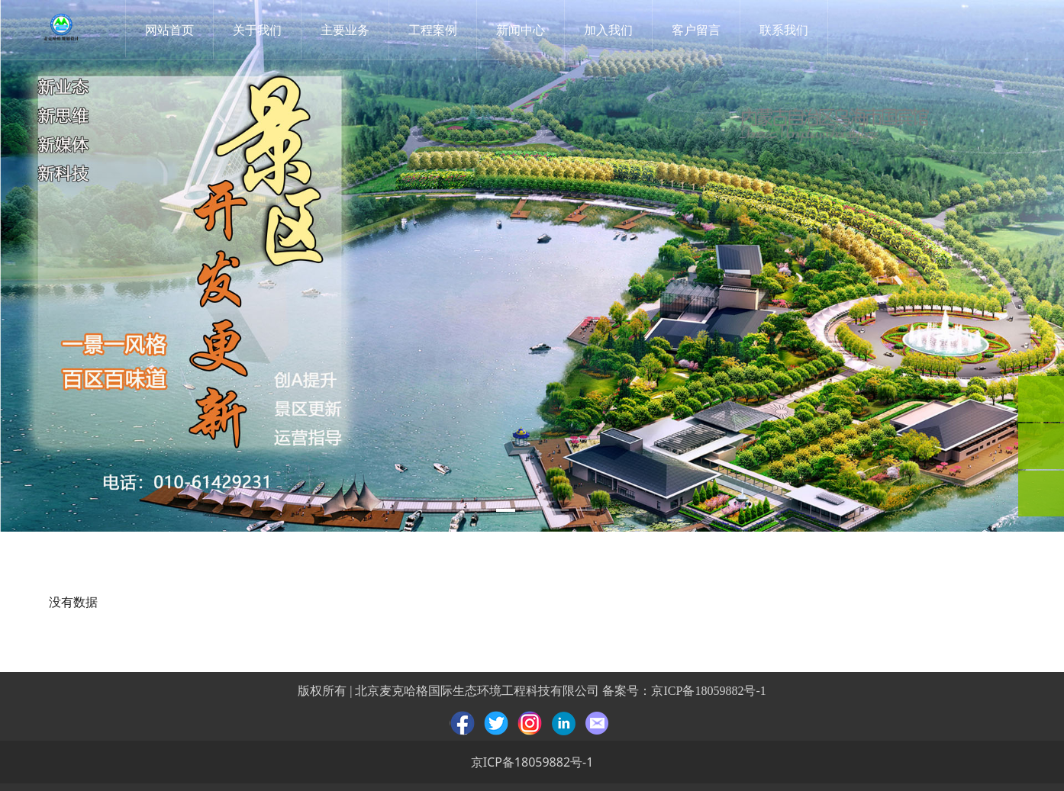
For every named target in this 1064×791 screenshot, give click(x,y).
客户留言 (698, 29)
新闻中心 (522, 29)
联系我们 (786, 29)
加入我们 (610, 29)
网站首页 (171, 29)
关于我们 (259, 29)
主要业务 (347, 29)
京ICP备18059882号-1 (708, 690)
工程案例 (435, 29)
